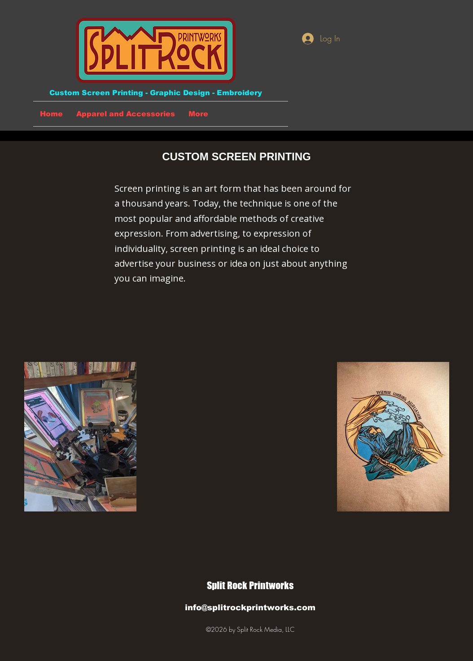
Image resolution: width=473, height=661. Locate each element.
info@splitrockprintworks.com (250, 607)
